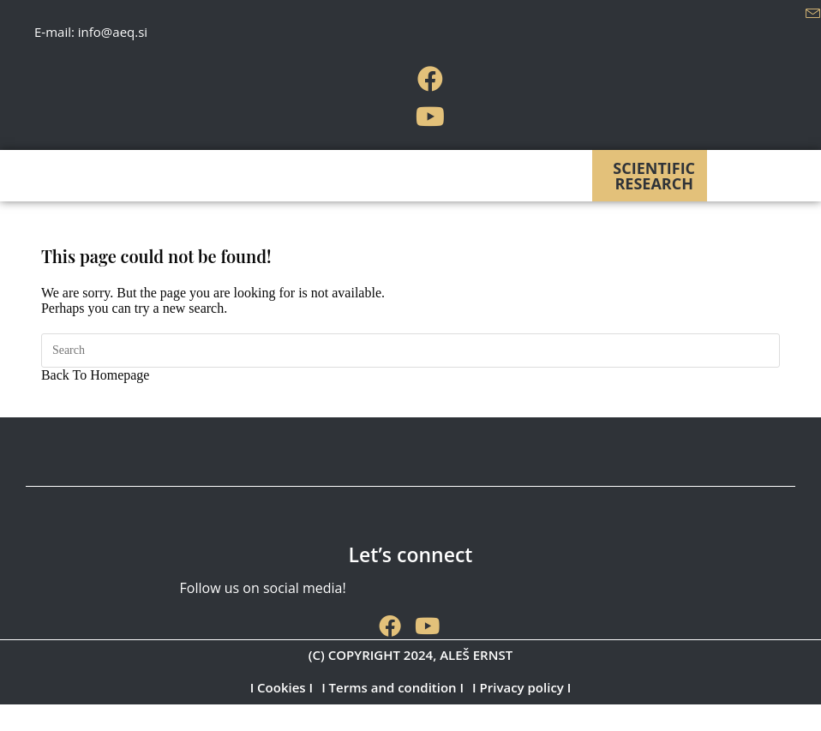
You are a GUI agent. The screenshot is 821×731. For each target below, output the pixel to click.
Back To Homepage (95, 375)
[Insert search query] (410, 350)
